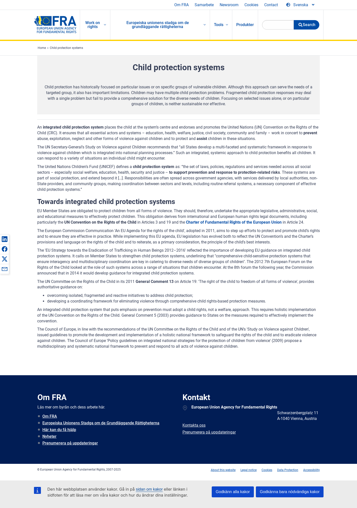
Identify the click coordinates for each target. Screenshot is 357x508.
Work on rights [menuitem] (92, 24)
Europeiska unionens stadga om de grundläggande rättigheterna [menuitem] (157, 24)
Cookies (251, 4)
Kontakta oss (194, 425)
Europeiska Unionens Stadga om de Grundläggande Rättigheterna (100, 423)
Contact (271, 4)
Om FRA (181, 4)
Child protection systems (66, 48)
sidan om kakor (149, 489)
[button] (4, 239)
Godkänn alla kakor (233, 492)
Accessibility (311, 470)
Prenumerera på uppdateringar (70, 443)
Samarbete (204, 4)
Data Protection (287, 470)
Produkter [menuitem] (245, 24)
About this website (223, 470)
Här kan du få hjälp (59, 429)
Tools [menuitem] (218, 24)
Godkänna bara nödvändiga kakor (290, 492)
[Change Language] (301, 4)
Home (42, 48)
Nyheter (49, 436)
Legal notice (248, 470)
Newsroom (229, 4)
